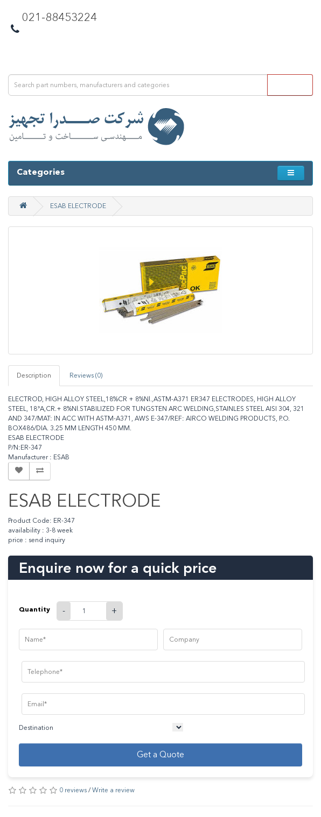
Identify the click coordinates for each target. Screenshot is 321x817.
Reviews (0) (85, 375)
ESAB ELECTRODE (78, 206)
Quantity (34, 609)
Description (34, 375)
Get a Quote (160, 754)
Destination (36, 727)
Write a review (113, 790)
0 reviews (73, 790)
